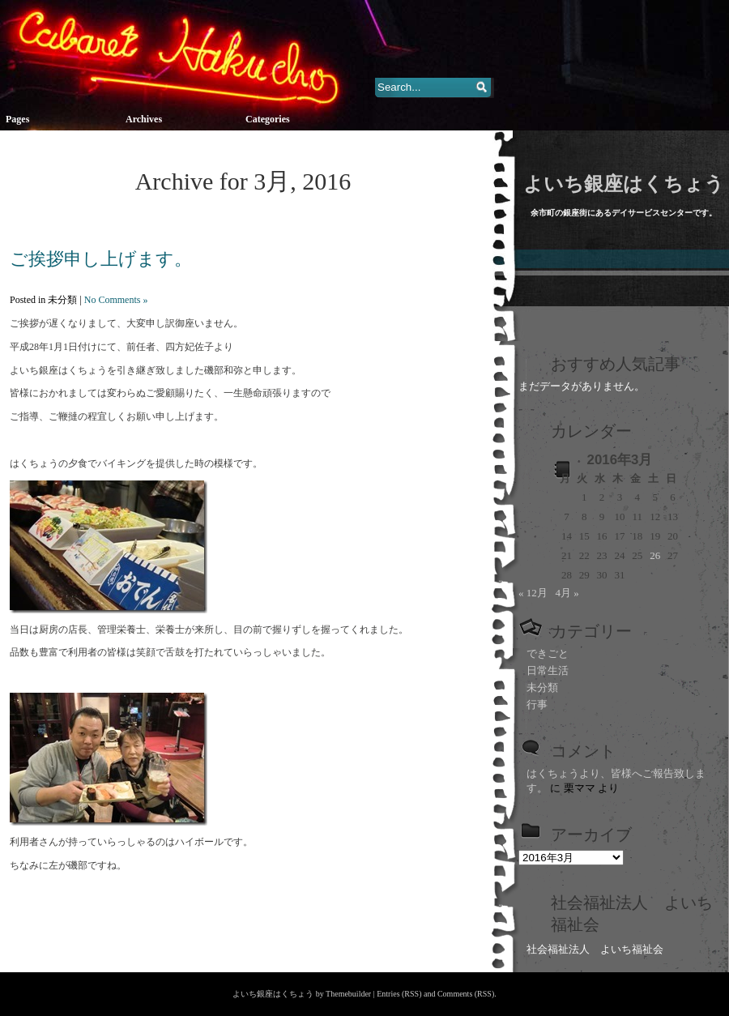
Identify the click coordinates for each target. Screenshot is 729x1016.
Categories (267, 119)
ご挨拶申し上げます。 (101, 259)
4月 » (567, 593)
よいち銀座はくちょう (623, 183)
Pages (17, 119)
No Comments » (116, 299)
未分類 (542, 687)
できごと (547, 653)
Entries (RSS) (399, 993)
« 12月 (533, 593)
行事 (537, 704)
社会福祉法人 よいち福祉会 (594, 949)
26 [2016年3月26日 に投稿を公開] (655, 555)
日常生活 (547, 670)
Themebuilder (348, 993)
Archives (144, 119)
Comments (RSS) (465, 993)
